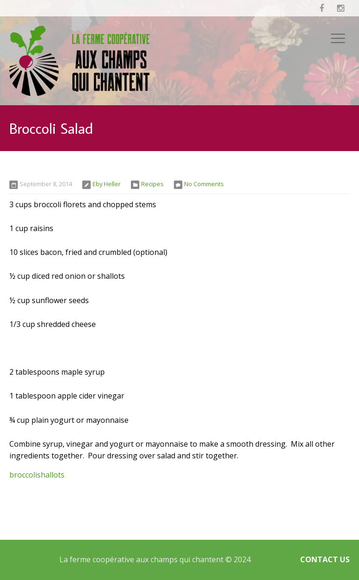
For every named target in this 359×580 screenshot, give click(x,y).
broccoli (23, 475)
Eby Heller (107, 184)
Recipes (152, 184)
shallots (51, 475)
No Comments (204, 184)
